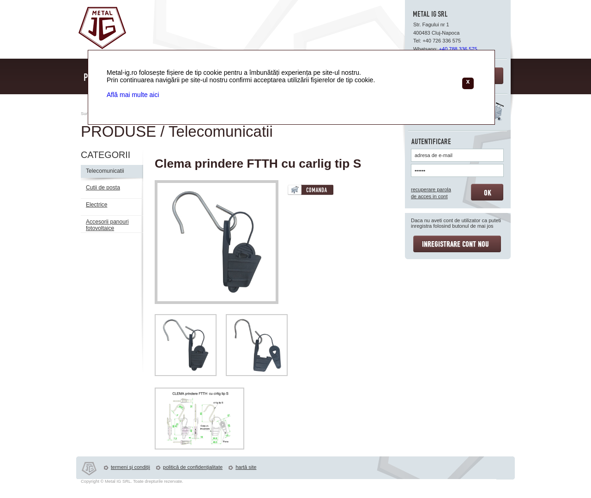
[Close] (468, 83)
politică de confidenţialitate (193, 467)
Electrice (96, 204)
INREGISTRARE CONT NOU (457, 244)
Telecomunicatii (105, 171)
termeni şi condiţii (130, 467)
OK (487, 192)
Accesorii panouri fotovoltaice (107, 225)
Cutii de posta (103, 187)
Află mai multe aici (133, 94)
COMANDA (310, 190)
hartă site (245, 467)
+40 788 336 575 (458, 49)
